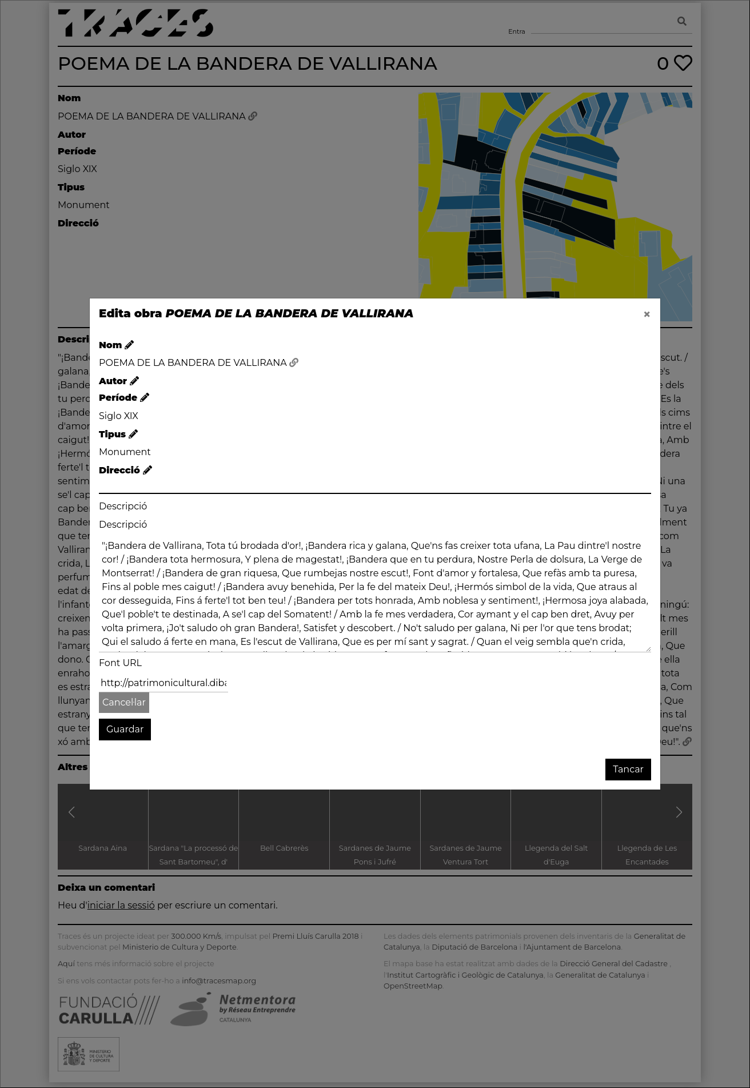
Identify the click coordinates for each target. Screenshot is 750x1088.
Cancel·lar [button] (124, 702)
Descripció (123, 506)
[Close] (647, 314)
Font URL (120, 662)
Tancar (628, 769)
